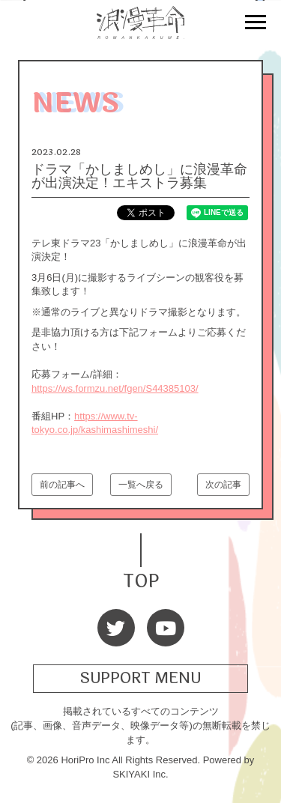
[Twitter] (116, 627)
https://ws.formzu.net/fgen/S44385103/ (115, 388)
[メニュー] (256, 24)
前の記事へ (62, 484)
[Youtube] (165, 627)
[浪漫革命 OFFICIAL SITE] (141, 30)
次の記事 (223, 484)
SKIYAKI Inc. (140, 774)
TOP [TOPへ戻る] (141, 579)
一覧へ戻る (140, 484)
